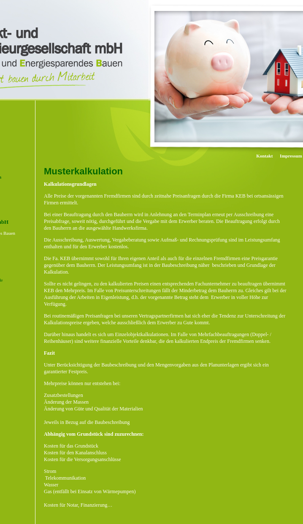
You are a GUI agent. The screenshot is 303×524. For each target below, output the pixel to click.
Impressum (291, 155)
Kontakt (264, 155)
